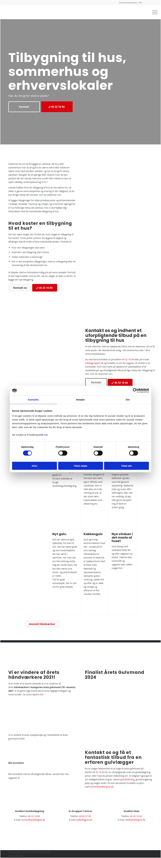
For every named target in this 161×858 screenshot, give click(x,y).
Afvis (34, 465)
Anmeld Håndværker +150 (130, 2)
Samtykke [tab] (33, 399)
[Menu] (154, 12)
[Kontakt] (24, 106)
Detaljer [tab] (80, 399)
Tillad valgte (80, 465)
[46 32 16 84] (57, 106)
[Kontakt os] (20, 288)
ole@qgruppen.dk (94, 363)
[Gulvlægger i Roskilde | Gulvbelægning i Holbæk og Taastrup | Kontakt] (21, 15)
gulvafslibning (127, 779)
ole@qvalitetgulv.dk (135, 819)
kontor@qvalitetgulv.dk (102, 786)
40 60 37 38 (85, 816)
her (46, 434)
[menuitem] (130, 2)
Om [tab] (128, 399)
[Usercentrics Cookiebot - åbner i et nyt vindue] (135, 390)
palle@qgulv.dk (84, 819)
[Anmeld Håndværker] (42, 624)
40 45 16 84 (136, 816)
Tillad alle (126, 465)
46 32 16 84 (128, 359)
